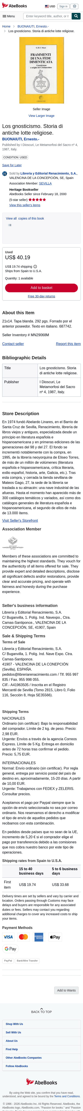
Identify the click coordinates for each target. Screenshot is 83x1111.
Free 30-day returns (41, 296)
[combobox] (47, 16)
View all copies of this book (25, 218)
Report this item (68, 344)
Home (6, 26)
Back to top (41, 1012)
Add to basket (41, 288)
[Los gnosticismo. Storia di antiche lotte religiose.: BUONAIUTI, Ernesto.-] (41, 70)
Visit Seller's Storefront (20, 520)
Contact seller (13, 344)
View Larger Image (41, 116)
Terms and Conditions (67, 1096)
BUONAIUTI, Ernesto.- (33, 26)
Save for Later (12, 165)
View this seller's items (24, 205)
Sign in (63, 6)
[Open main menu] (9, 16)
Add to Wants (66, 990)
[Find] (76, 16)
